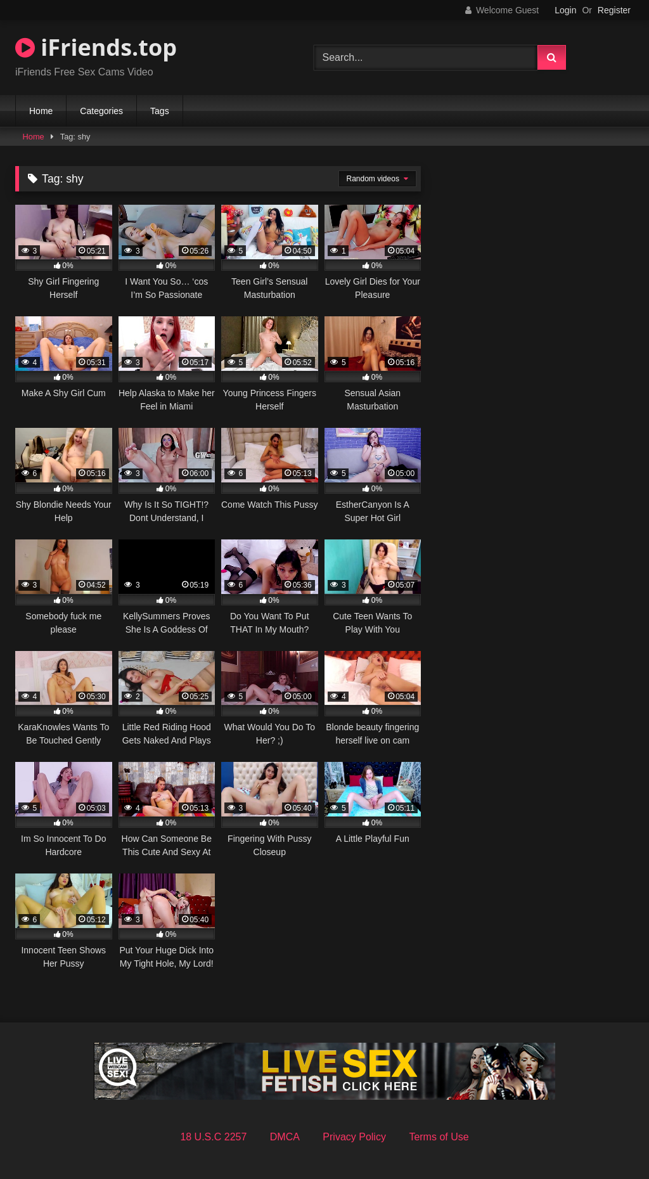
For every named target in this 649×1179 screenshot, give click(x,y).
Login (565, 10)
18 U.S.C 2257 (213, 1136)
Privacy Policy (354, 1136)
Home (41, 111)
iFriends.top (96, 47)
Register (614, 10)
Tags (159, 111)
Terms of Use (438, 1136)
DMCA (285, 1136)
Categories (101, 111)
